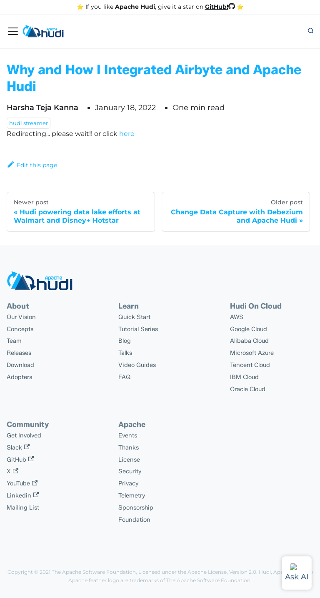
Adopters (19, 377)
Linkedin (23, 495)
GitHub (20, 459)
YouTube (22, 483)
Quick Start (134, 317)
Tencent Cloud (250, 365)
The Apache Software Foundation (94, 572)
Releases (19, 353)
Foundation (134, 519)
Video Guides (137, 365)
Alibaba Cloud (249, 340)
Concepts (20, 329)
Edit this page (32, 165)
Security (130, 471)
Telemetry (131, 495)
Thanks (128, 447)
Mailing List (23, 507)
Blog (124, 340)
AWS (236, 317)
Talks (125, 353)
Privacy (128, 483)
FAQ (124, 377)
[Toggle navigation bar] (13, 31)
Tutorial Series (138, 329)
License (129, 459)
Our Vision (21, 317)
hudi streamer (28, 123)
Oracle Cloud (247, 389)
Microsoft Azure (252, 353)
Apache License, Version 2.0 (222, 572)
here (127, 134)
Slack (18, 447)
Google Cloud (248, 329)
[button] (310, 31)
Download (20, 365)
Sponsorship (135, 507)
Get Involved (24, 435)
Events (127, 435)
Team (14, 340)
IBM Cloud (244, 377)
